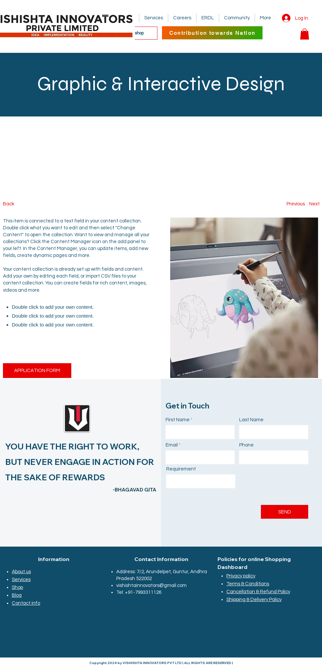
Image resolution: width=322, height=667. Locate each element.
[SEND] (284, 512)
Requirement (181, 469)
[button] (304, 34)
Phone (246, 445)
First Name (178, 419)
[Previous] (296, 203)
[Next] (314, 203)
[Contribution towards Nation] (212, 32)
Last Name (251, 419)
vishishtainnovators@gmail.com (151, 585)
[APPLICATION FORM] (37, 370)
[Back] (27, 203)
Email (172, 445)
